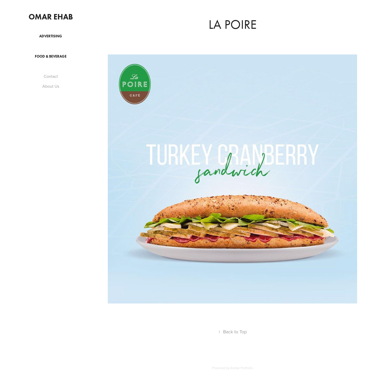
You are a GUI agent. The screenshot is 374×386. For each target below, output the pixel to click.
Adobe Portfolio (241, 368)
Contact (51, 76)
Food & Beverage (50, 56)
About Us (50, 86)
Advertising (50, 36)
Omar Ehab (51, 17)
